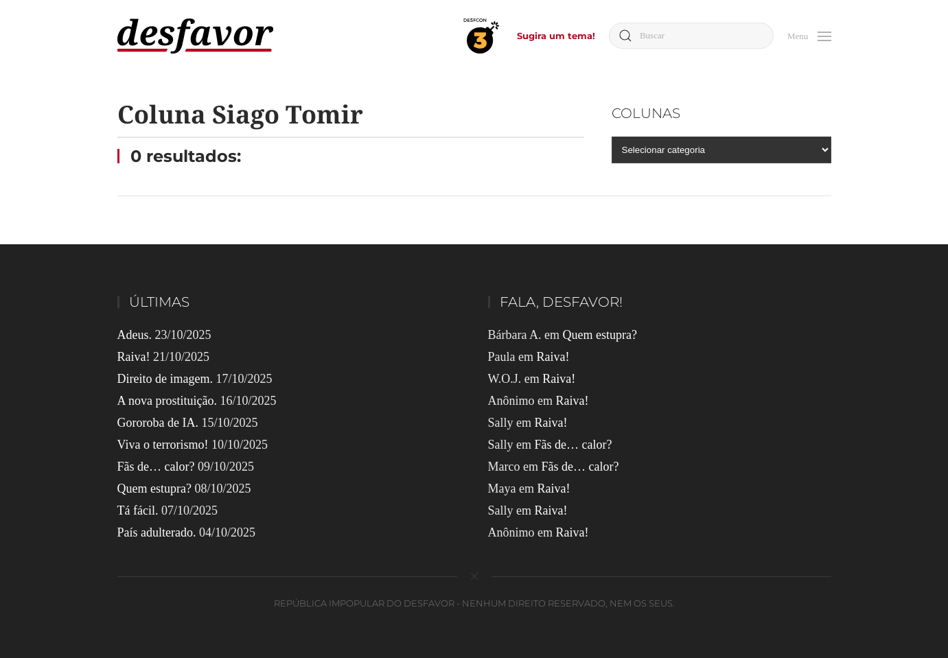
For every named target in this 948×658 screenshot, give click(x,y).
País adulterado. (156, 532)
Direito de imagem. (165, 379)
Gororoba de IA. (157, 423)
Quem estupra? (154, 488)
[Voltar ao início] (195, 36)
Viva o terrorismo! (163, 444)
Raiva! (133, 357)
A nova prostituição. (167, 401)
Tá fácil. (138, 510)
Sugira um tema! (556, 35)
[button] (809, 35)
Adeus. (134, 335)
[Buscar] (691, 36)
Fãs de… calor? (156, 466)
